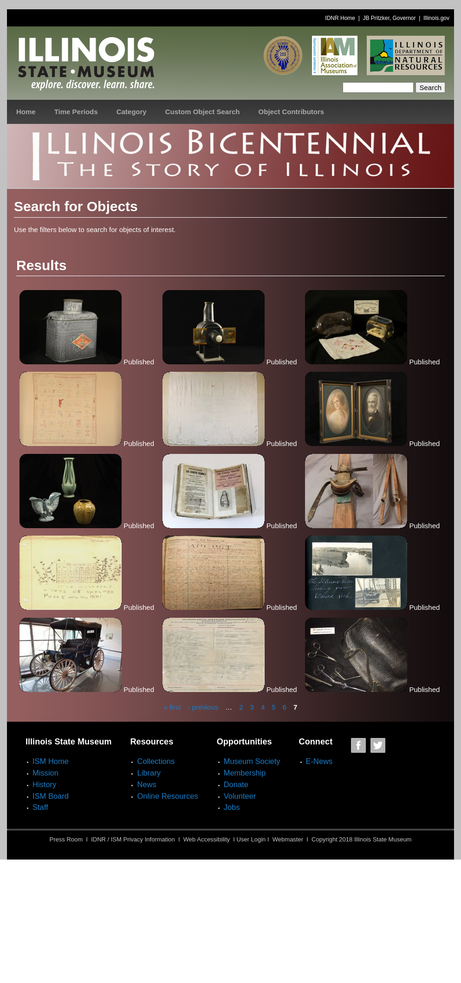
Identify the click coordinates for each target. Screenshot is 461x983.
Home (26, 112)
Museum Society (252, 761)
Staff (40, 807)
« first (172, 707)
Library (148, 773)
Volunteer (240, 796)
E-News (319, 761)
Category (132, 112)
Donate (236, 784)
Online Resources (167, 796)
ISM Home (50, 761)
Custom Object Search (202, 112)
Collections (156, 761)
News (146, 784)
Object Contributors (292, 112)
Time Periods (76, 112)
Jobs (232, 807)
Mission (45, 773)
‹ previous (203, 707)
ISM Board (50, 796)
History (44, 784)
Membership (245, 773)
